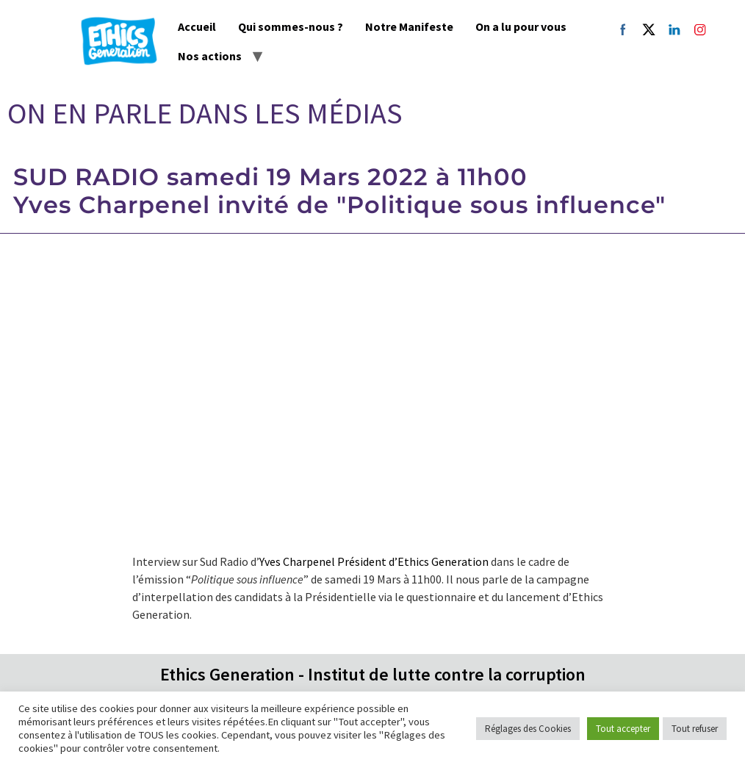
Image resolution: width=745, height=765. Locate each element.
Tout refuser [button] (695, 728)
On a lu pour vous (520, 26)
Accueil (197, 26)
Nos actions (210, 56)
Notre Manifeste (409, 26)
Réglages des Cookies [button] (528, 728)
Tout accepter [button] (623, 728)
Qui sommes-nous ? (290, 26)
